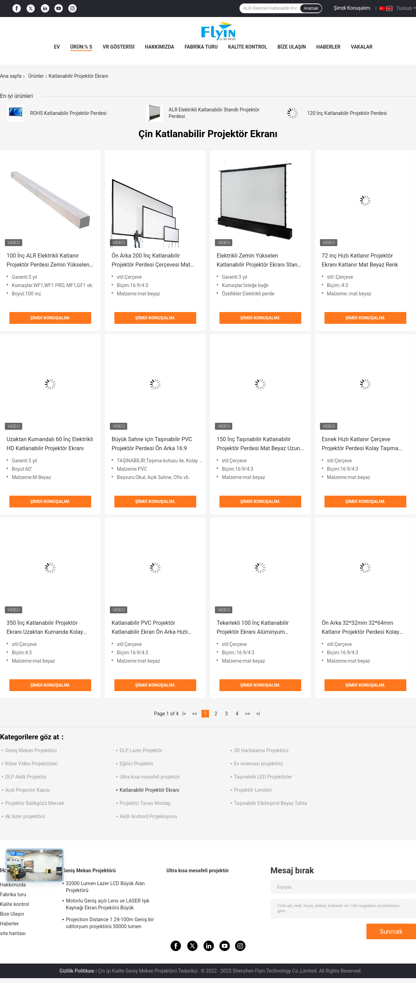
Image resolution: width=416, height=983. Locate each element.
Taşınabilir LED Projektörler (263, 777)
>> (247, 713)
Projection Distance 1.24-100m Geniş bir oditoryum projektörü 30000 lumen (110, 923)
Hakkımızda (159, 47)
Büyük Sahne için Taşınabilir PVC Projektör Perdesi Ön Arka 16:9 (152, 444)
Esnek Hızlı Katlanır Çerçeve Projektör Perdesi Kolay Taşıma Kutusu (360, 444)
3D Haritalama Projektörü (261, 750)
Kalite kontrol (247, 47)
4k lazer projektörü (25, 816)
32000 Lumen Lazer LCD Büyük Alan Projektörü (105, 887)
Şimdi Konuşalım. (352, 8)
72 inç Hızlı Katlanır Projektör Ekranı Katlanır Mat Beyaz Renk (360, 260)
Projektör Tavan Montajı (145, 803)
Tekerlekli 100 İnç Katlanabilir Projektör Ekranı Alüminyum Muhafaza (253, 628)
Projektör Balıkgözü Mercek (34, 803)
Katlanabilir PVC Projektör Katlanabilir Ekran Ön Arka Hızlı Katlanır (150, 628)
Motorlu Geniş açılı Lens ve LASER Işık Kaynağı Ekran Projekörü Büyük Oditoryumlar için (107, 905)
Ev (57, 47)
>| (258, 713)
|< (184, 713)
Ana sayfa (10, 76)
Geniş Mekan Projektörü (31, 750)
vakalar (361, 47)
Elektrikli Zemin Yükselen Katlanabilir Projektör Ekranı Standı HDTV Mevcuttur (259, 260)
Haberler (328, 47)
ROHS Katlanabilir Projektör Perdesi (68, 113)
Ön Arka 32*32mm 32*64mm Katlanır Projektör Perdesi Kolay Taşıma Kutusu (360, 628)
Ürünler (36, 76)
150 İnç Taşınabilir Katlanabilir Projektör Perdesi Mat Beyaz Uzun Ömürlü (258, 444)
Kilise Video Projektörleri (31, 763)
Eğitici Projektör (137, 763)
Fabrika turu (201, 47)
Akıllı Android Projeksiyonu (148, 816)
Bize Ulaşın (292, 47)
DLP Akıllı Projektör (25, 777)
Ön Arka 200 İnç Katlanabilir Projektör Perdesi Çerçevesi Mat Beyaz (151, 260)
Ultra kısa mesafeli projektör (150, 777)
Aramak (311, 8)
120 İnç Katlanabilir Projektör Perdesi (347, 113)
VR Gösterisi (119, 47)
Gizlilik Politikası (76, 971)
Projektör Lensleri (253, 790)
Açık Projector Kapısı (27, 790)
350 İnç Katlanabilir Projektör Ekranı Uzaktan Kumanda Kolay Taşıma (45, 628)
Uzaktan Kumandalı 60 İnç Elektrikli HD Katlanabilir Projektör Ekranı (50, 444)
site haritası (13, 933)
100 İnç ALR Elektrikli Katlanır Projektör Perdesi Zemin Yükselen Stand (48, 260)
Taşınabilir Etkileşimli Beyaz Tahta (270, 803)
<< (194, 713)
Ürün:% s (81, 47)
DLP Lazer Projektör (141, 750)
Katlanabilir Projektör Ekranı (149, 790)
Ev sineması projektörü (258, 763)
